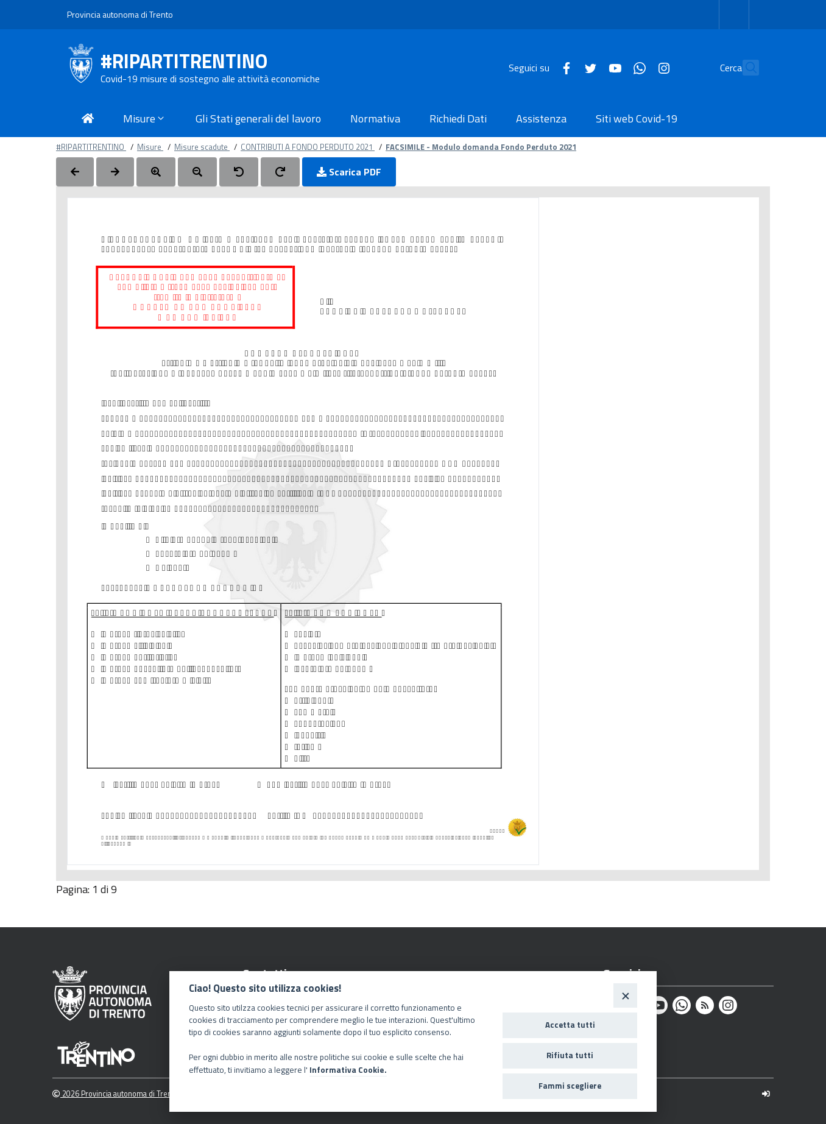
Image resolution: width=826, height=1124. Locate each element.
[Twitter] (564, 67)
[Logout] (766, 1094)
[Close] (625, 995)
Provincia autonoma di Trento (120, 14)
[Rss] (705, 1005)
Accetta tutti (570, 1025)
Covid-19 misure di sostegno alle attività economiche (210, 78)
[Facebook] (540, 67)
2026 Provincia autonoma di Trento (115, 1094)
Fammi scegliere (569, 1086)
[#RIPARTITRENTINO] (84, 67)
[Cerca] (744, 67)
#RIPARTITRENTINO (184, 61)
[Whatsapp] (613, 67)
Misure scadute (202, 147)
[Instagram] (637, 67)
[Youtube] (588, 67)
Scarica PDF (349, 171)
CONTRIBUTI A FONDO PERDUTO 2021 (308, 147)
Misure (150, 147)
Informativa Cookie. (348, 1070)
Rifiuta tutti (569, 1055)
